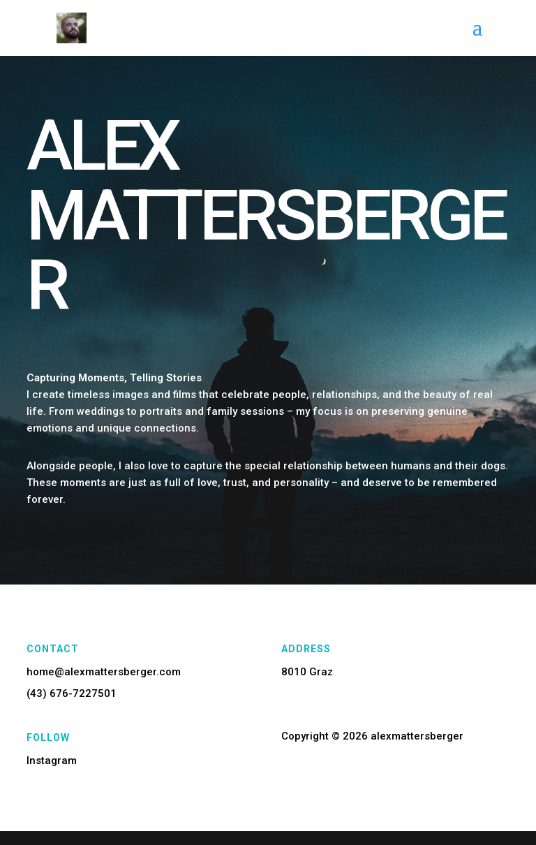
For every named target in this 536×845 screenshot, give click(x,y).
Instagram (52, 760)
